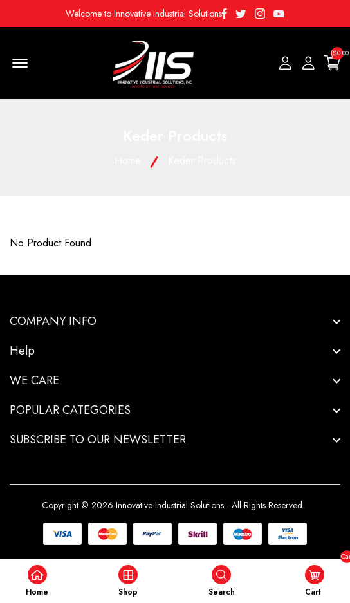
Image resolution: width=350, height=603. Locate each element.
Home (128, 160)
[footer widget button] (175, 321)
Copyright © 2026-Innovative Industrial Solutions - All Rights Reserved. (173, 505)
